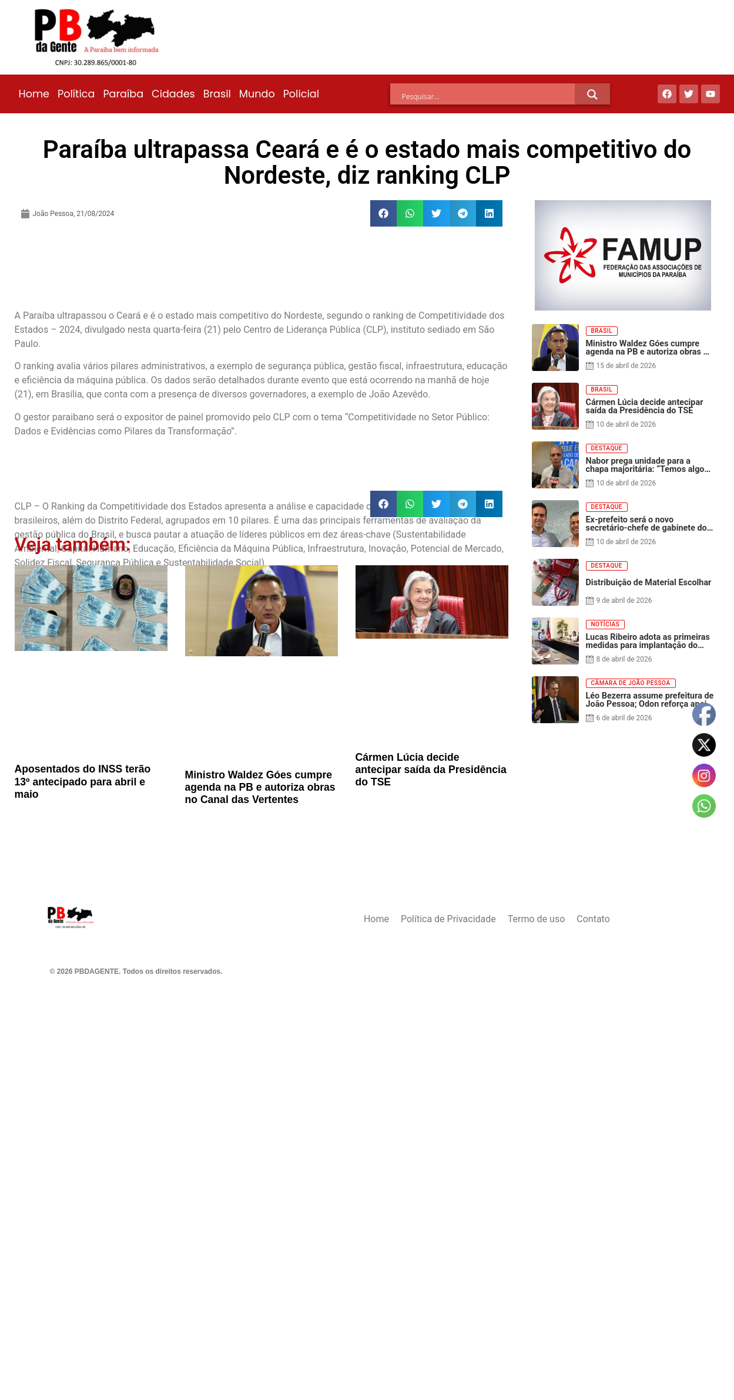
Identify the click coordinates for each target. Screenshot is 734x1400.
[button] (383, 213)
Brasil (217, 94)
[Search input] (488, 96)
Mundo (257, 94)
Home (34, 94)
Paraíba (123, 94)
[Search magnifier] (592, 94)
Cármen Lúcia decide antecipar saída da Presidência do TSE (431, 769)
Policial (301, 94)
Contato (593, 919)
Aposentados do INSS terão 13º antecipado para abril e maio (83, 781)
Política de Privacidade (448, 919)
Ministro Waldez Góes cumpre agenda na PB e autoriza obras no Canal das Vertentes (260, 787)
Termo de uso (536, 919)
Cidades (173, 94)
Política (76, 94)
